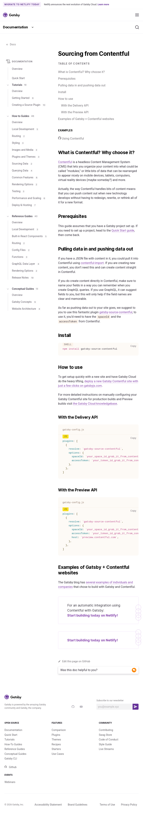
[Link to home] (11, 15)
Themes (56, 739)
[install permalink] (56, 335)
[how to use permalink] (56, 367)
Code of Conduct (108, 739)
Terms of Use (107, 804)
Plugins (56, 734)
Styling (18, 142)
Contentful (65, 162)
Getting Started (23, 97)
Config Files (21, 249)
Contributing (106, 730)
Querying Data (22, 170)
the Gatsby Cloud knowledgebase (95, 403)
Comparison (59, 730)
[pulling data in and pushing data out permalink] (56, 249)
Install (62, 92)
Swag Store (105, 734)
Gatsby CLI (10, 758)
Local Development (25, 129)
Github (10, 767)
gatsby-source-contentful (115, 312)
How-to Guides (20, 116)
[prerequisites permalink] (56, 216)
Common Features (25, 177)
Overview (17, 68)
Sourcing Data (22, 163)
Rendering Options (25, 184)
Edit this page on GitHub (74, 661)
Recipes (56, 744)
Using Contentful (71, 138)
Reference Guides (22, 216)
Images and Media (25, 149)
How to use (65, 99)
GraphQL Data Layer (26, 263)
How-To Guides (13, 744)
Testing (18, 191)
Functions (20, 256)
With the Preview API (74, 112)
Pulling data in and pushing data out (82, 85)
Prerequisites (67, 78)
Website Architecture (26, 308)
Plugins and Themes (26, 156)
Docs (11, 44)
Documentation (15, 27)
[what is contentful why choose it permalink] (56, 152)
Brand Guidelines (77, 804)
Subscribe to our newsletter (110, 700)
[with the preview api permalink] (56, 490)
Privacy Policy (129, 804)
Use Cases (58, 753)
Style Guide (105, 744)
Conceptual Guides (22, 289)
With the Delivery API (74, 105)
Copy (134, 345)
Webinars (9, 782)
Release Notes (23, 277)
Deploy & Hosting (24, 205)
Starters (56, 749)
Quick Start (10, 734)
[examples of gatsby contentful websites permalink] (56, 567)
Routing (19, 136)
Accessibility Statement (48, 804)
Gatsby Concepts (24, 301)
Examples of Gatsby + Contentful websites (86, 119)
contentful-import (92, 263)
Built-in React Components (30, 236)
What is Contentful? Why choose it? (81, 72)
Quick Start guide (123, 230)
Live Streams (106, 749)
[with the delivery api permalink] (56, 417)
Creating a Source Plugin (29, 104)
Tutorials (17, 85)
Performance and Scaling (29, 198)
